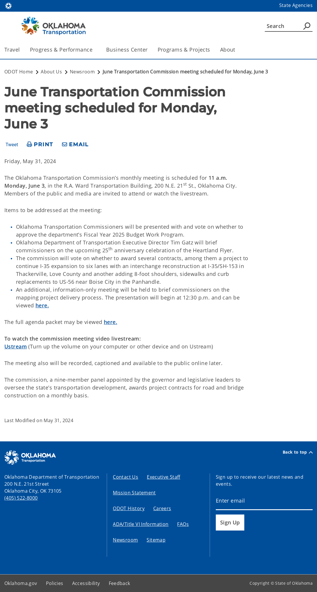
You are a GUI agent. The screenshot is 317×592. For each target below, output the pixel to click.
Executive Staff (163, 477)
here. (42, 305)
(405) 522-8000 (21, 498)
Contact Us (125, 477)
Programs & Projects (184, 49)
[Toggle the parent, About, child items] (237, 50)
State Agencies (296, 5)
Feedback (119, 583)
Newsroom (125, 540)
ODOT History (129, 508)
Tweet (12, 144)
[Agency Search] (307, 26)
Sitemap (156, 540)
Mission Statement (134, 492)
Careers (162, 508)
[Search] (289, 26)
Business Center (126, 49)
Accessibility (86, 583)
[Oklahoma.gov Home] (8, 5)
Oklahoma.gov (20, 583)
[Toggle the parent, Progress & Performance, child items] (94, 50)
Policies (54, 583)
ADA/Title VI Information (140, 524)
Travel (12, 49)
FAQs (183, 524)
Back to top (298, 452)
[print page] (40, 144)
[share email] (75, 144)
